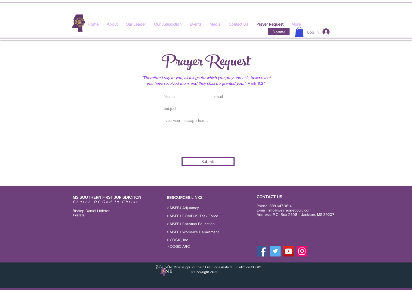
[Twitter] (275, 251)
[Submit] (208, 161)
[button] (299, 32)
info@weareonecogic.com (289, 210)
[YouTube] (288, 251)
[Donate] (279, 31)
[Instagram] (302, 251)
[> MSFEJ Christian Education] (192, 224)
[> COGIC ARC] (179, 246)
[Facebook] (262, 251)
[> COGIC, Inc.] (179, 240)
